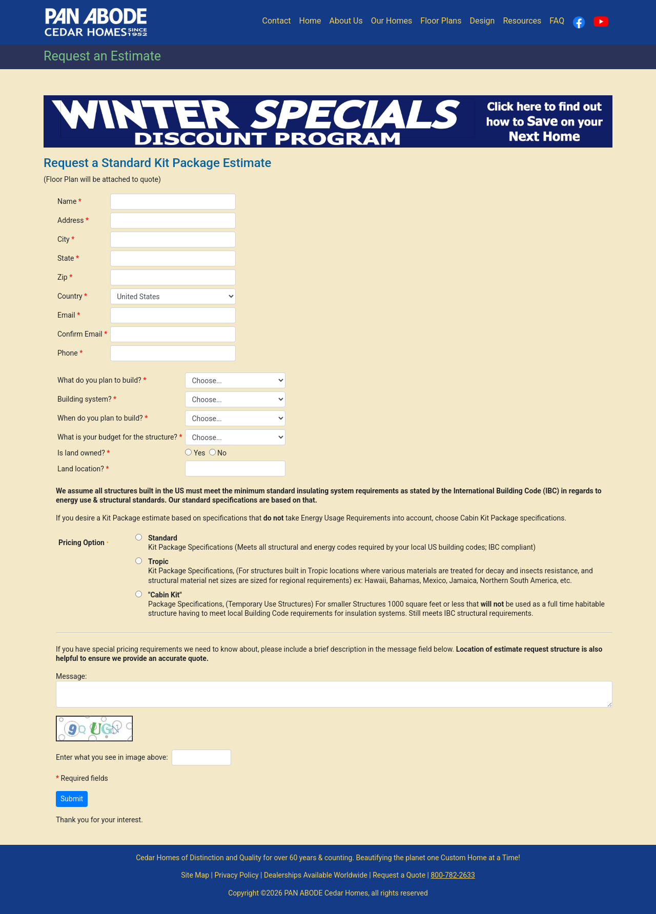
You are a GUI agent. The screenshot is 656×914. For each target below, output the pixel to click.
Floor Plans (440, 21)
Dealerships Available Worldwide (315, 875)
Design (482, 21)
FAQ (556, 21)
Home (310, 21)
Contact (276, 21)
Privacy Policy (236, 875)
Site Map (195, 875)
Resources (522, 21)
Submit (71, 799)
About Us (346, 21)
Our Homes (392, 21)
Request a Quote (399, 875)
